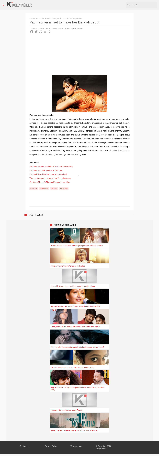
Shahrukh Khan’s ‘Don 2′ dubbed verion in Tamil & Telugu (73, 286)
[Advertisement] (79, 53)
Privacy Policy (51, 446)
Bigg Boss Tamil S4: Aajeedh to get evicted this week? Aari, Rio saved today (77, 389)
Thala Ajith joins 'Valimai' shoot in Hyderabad (68, 266)
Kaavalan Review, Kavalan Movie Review (67, 410)
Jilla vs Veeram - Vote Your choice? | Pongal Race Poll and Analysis (77, 246)
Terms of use (76, 446)
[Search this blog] (144, 5)
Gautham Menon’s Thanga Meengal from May (49, 182)
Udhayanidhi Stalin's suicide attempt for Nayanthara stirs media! (75, 327)
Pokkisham (64, 188)
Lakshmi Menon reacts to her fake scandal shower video (72, 367)
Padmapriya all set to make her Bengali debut (66, 18)
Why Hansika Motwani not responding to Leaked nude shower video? (77, 347)
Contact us (24, 446)
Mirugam (33, 188)
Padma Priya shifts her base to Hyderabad (48, 174)
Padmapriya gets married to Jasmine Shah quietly (51, 166)
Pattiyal (54, 188)
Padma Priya (44, 188)
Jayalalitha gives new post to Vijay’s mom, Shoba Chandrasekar (75, 306)
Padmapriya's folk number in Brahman (46, 170)
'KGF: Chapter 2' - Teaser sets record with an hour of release (74, 430)
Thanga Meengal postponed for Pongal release (50, 178)
